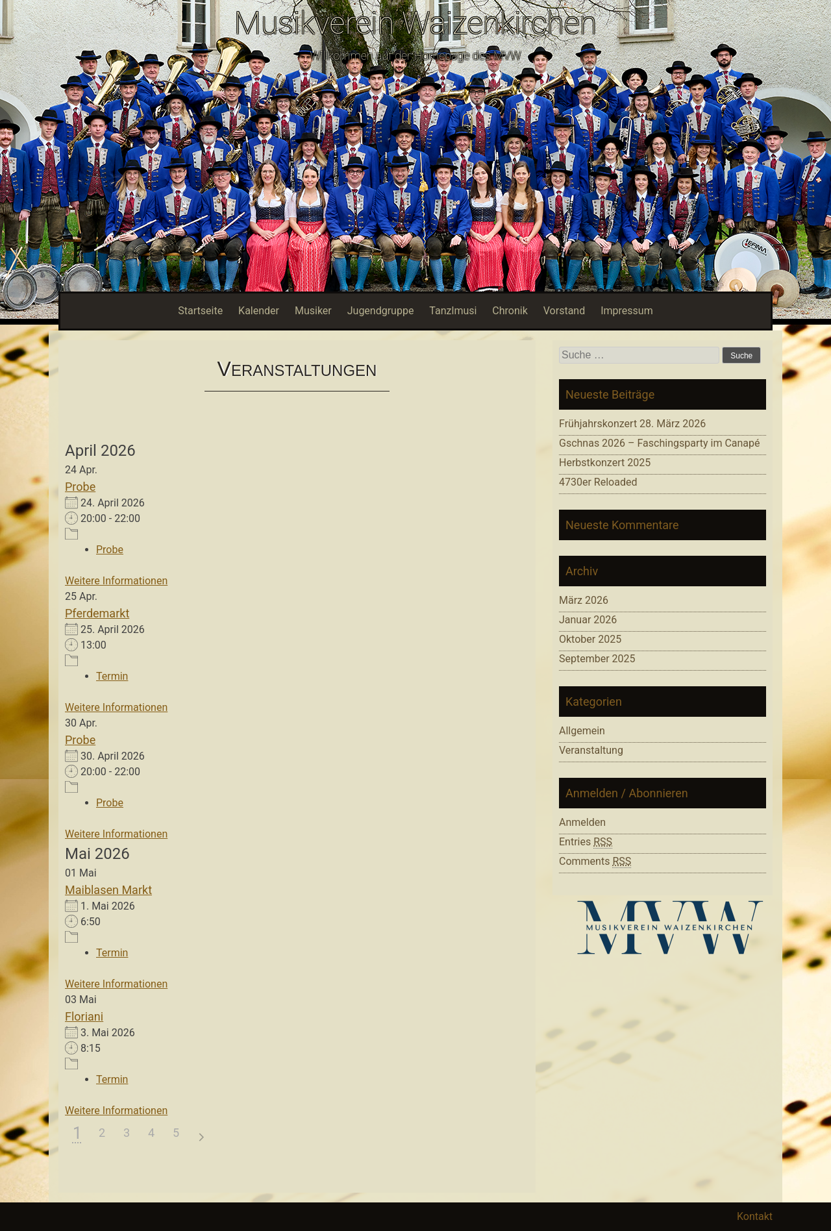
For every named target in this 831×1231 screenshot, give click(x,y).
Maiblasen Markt (108, 890)
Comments (595, 861)
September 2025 (597, 659)
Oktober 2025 (590, 639)
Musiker (313, 311)
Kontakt (755, 1216)
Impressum (627, 311)
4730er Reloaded (598, 482)
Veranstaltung (591, 750)
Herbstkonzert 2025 (605, 462)
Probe (80, 486)
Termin (112, 676)
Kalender (258, 311)
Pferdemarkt (97, 613)
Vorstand (564, 311)
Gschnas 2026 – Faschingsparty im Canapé (659, 443)
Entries (585, 842)
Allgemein (582, 731)
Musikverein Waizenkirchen (415, 23)
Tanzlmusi (453, 311)
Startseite (200, 311)
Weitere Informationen (116, 581)
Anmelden (582, 822)
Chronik (509, 311)
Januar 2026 (588, 620)
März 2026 (583, 600)
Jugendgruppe (380, 311)
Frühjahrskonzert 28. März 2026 (632, 423)
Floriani (84, 1016)
